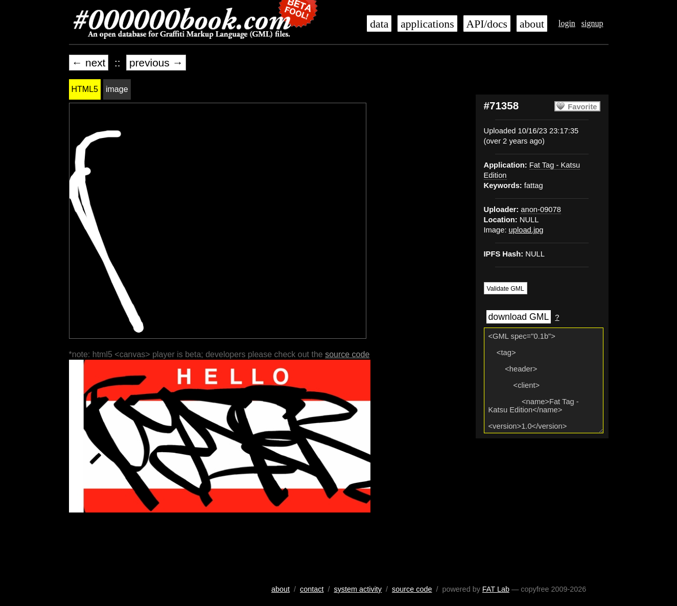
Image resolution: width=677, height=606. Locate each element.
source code (347, 354)
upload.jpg (526, 230)
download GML (518, 317)
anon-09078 (541, 209)
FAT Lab (495, 589)
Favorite (582, 107)
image (117, 89)
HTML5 (85, 89)
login (566, 23)
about (532, 24)
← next (89, 62)
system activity (358, 589)
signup (592, 23)
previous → (156, 62)
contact (311, 589)
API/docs (486, 24)
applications (427, 24)
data (379, 24)
